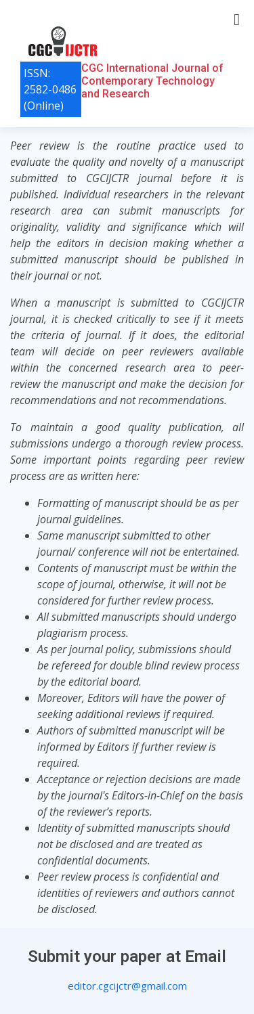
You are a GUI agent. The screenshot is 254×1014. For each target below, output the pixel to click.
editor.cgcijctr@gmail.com (127, 985)
